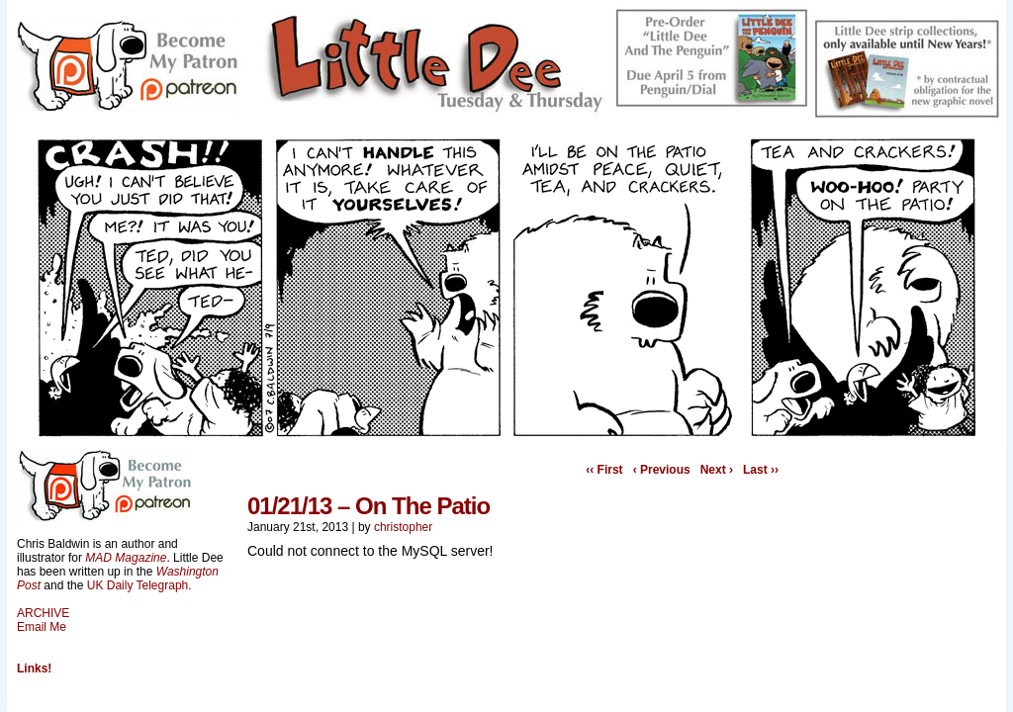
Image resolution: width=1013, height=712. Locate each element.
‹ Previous (662, 470)
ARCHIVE (43, 613)
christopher (403, 527)
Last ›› (761, 470)
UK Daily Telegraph (138, 585)
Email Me (41, 627)
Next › (716, 470)
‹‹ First (604, 470)
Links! (34, 668)
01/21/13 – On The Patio (368, 505)
